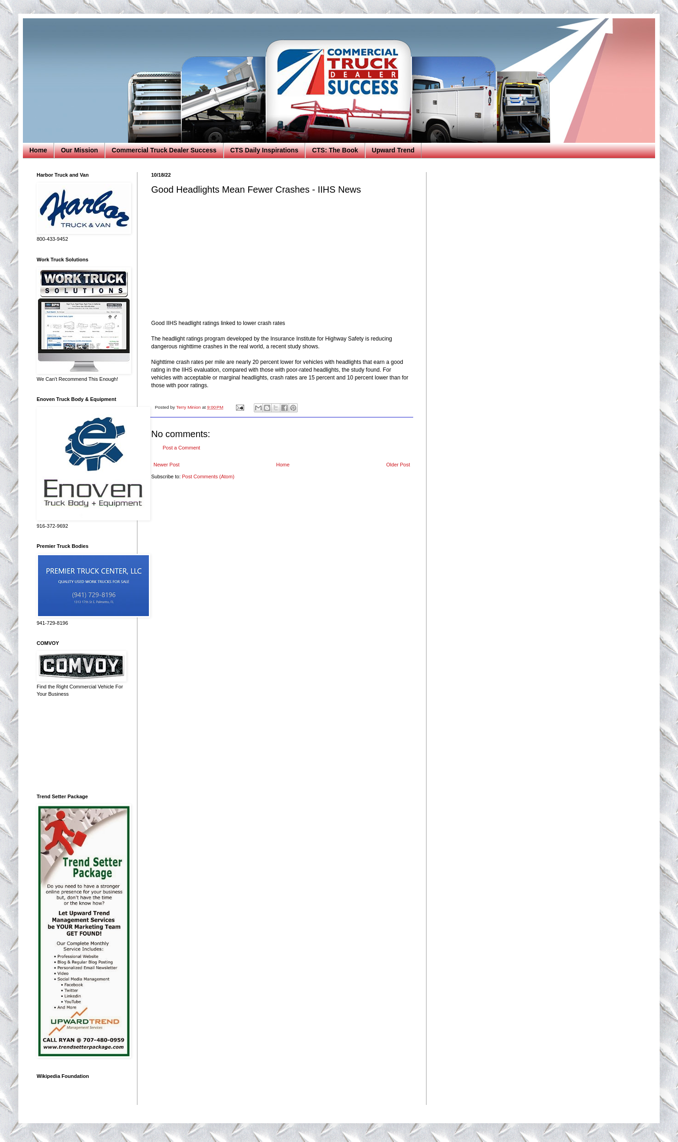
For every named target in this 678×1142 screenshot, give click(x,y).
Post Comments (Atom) (208, 476)
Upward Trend (393, 150)
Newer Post (166, 464)
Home (38, 150)
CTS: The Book (335, 150)
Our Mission (79, 150)
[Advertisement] (80, 745)
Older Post (398, 464)
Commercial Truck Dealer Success (164, 150)
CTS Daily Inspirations (264, 150)
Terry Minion (189, 407)
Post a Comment (181, 447)
